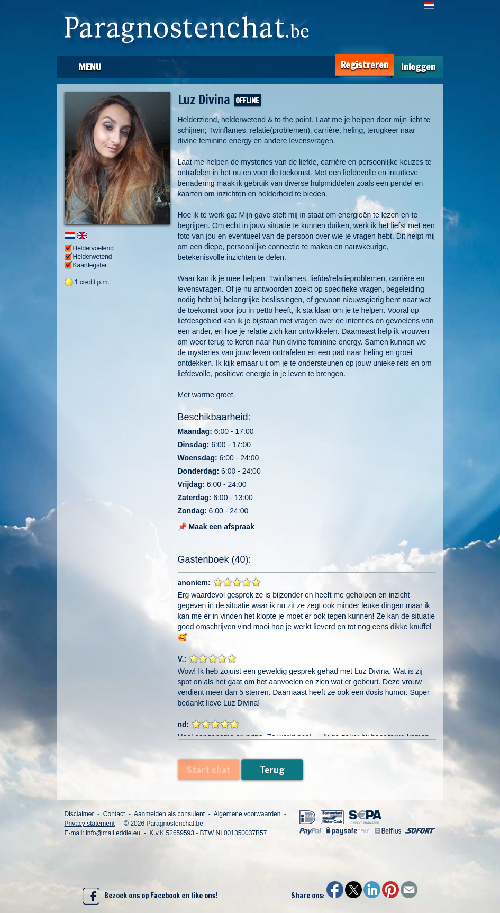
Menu (89, 67)
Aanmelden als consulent (169, 814)
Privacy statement (90, 823)
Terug (272, 769)
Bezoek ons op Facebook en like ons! (150, 896)
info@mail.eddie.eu (113, 833)
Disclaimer (79, 814)
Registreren (364, 64)
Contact (114, 814)
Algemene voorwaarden (247, 814)
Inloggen (418, 67)
